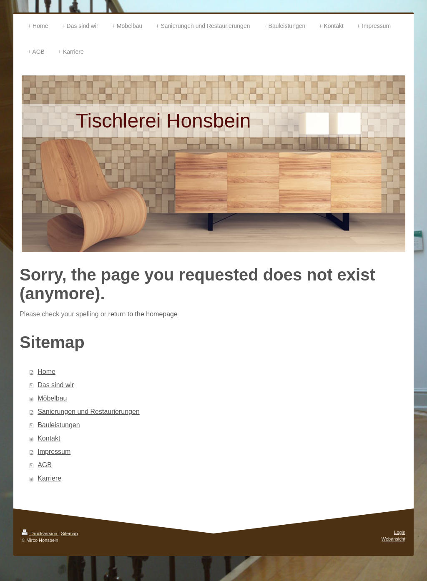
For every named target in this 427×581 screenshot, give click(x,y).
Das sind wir (56, 384)
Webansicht (393, 538)
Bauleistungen (59, 424)
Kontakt (49, 438)
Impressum (54, 451)
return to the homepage (143, 314)
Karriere (49, 478)
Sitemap (69, 533)
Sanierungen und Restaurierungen (89, 411)
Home (46, 371)
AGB (45, 464)
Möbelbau (52, 398)
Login (399, 532)
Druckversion (40, 533)
